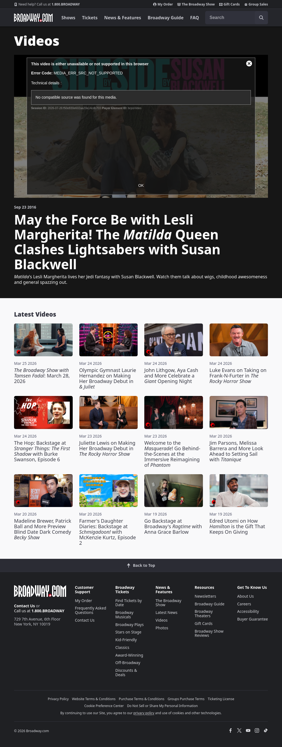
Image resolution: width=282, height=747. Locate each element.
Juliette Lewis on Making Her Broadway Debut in (107, 448)
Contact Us (24, 605)
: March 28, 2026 (42, 375)
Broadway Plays (129, 624)
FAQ (194, 17)
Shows (68, 17)
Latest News (167, 612)
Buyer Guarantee (252, 619)
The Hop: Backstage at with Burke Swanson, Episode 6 (42, 451)
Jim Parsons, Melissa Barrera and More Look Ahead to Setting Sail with (236, 451)
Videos (162, 620)
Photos (162, 627)
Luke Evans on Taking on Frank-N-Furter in (238, 375)
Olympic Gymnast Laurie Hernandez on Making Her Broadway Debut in (107, 378)
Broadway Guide (165, 17)
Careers (244, 603)
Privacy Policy (58, 699)
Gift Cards (229, 4)
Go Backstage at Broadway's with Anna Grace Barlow (173, 526)
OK (141, 185)
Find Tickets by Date (128, 603)
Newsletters (205, 596)
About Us (245, 596)
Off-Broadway (127, 662)
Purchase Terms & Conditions (141, 699)
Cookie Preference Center (104, 705)
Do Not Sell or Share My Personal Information (162, 705)
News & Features (122, 17)
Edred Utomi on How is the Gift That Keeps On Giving (237, 526)
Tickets (90, 17)
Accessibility (248, 611)
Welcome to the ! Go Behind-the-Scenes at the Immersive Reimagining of (172, 453)
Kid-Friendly (126, 639)
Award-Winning (129, 655)
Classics (122, 647)
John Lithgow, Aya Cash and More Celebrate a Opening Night (171, 375)
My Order (163, 4)
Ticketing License (221, 699)
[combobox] (236, 17)
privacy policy (143, 713)
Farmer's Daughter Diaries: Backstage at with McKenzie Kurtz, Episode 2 (107, 531)
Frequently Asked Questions (90, 610)
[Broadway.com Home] (33, 18)
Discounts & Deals (126, 672)
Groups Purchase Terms (186, 699)
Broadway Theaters (204, 613)
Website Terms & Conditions (93, 699)
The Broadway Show (196, 4)
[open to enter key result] (261, 17)
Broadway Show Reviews (209, 633)
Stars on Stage (128, 632)
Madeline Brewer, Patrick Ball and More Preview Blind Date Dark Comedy (42, 529)
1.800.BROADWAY (47, 4)
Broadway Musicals (124, 614)
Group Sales (256, 4)
